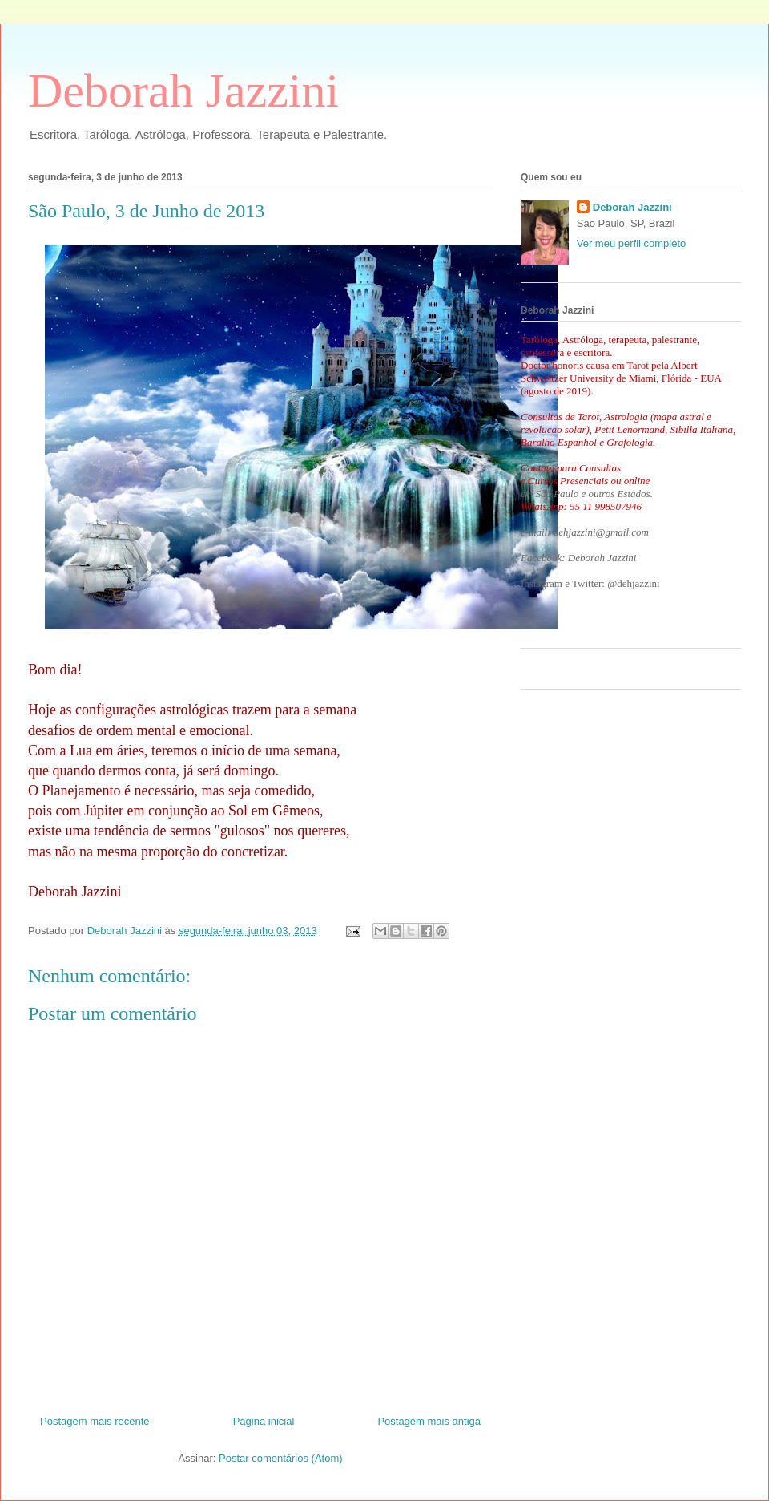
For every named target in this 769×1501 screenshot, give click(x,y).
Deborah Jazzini (183, 90)
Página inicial (264, 1421)
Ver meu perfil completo (631, 243)
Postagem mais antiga (429, 1421)
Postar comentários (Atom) (281, 1458)
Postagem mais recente (95, 1421)
